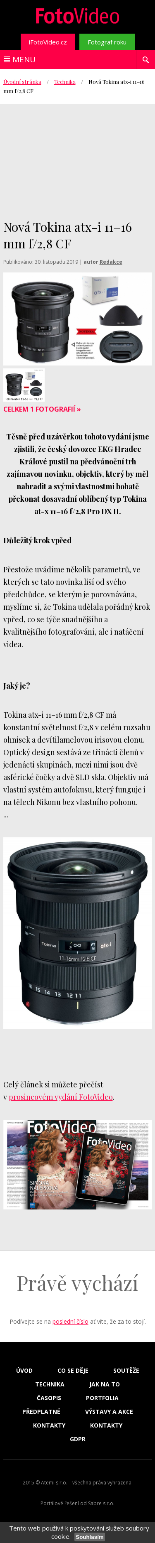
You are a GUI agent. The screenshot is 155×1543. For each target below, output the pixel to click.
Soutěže (126, 1370)
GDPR (78, 1439)
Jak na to (104, 1384)
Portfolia (102, 1398)
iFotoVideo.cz (48, 42)
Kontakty (49, 1425)
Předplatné (41, 1411)
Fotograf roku (107, 42)
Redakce (111, 261)
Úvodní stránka (22, 81)
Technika (65, 81)
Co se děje (72, 1370)
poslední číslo (70, 1321)
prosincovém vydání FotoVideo (61, 1097)
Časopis (49, 1398)
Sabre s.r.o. (101, 1503)
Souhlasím (89, 1537)
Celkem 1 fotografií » (42, 409)
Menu (24, 59)
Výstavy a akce (109, 1411)
